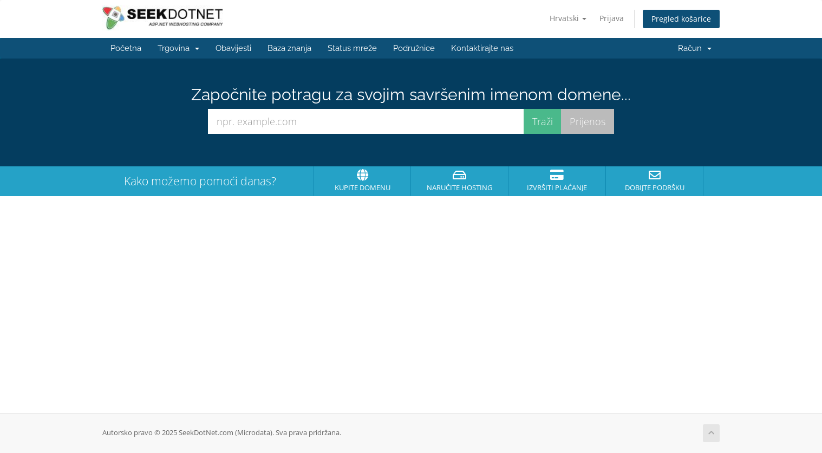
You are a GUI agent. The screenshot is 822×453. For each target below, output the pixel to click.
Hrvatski (568, 18)
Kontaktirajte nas (482, 48)
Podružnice (414, 48)
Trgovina (178, 48)
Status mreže (352, 48)
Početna (125, 48)
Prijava (611, 18)
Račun (695, 48)
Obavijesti (233, 48)
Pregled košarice (681, 19)
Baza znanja (289, 48)
